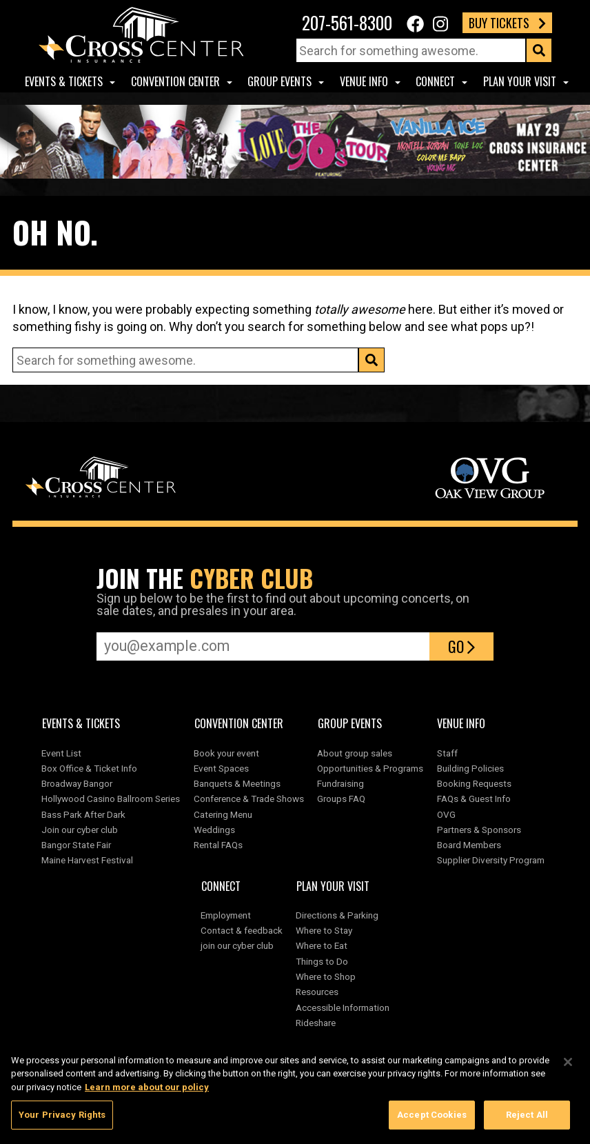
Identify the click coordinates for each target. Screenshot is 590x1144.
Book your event (226, 753)
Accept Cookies (432, 1121)
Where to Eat (321, 945)
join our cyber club (237, 945)
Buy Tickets (507, 23)
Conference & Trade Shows (249, 798)
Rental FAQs (218, 844)
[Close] (568, 1068)
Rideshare (316, 1022)
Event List (61, 753)
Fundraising (340, 783)
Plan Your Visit (519, 81)
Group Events (279, 81)
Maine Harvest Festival (87, 859)
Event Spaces (221, 768)
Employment (226, 915)
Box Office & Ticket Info (89, 768)
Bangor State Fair (76, 844)
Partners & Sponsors (479, 829)
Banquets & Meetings (237, 783)
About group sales (354, 753)
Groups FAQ (341, 798)
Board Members (469, 844)
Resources (317, 991)
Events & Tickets (64, 81)
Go (461, 646)
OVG (446, 814)
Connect (435, 81)
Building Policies (470, 768)
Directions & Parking (337, 915)
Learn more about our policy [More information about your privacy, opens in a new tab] (147, 1093)
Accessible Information (342, 1007)
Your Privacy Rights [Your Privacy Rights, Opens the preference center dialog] (62, 1121)
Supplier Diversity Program (493, 859)
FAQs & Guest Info (474, 798)
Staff (447, 753)
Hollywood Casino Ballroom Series (110, 798)
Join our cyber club (79, 829)
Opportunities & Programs (370, 768)
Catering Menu (223, 814)
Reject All (527, 1121)
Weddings (214, 829)
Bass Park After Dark (83, 814)
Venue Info (364, 81)
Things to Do (322, 961)
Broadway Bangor (76, 783)
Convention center (175, 81)
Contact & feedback (242, 930)
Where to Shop (326, 976)
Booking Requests (474, 783)
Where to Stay (324, 930)
